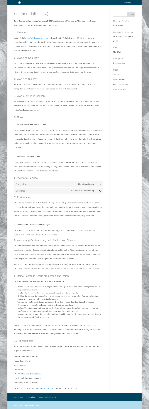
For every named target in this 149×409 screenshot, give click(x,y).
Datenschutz (31, 397)
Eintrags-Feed (119, 79)
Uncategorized (119, 63)
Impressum (18, 397)
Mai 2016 (117, 52)
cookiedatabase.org (46, 388)
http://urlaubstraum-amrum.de (37, 38)
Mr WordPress (119, 36)
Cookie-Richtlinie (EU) (47, 397)
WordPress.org (119, 89)
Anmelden (117, 74)
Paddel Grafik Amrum (31, 405)
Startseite (127, 3)
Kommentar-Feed (120, 84)
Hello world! (118, 25)
